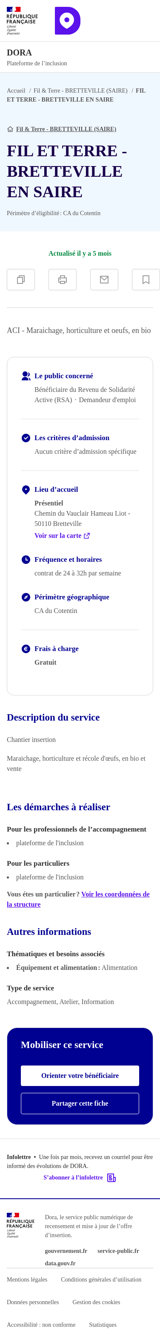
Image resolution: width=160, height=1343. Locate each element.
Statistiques (103, 1325)
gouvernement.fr (66, 1251)
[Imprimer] (63, 279)
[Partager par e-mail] (104, 279)
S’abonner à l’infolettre (79, 1178)
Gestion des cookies (96, 1302)
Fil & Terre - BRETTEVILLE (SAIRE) (81, 91)
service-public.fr (118, 1251)
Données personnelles (33, 1302)
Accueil (16, 91)
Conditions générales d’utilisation (101, 1279)
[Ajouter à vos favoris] (146, 279)
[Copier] (21, 279)
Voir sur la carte (62, 536)
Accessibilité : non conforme (41, 1325)
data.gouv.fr (60, 1263)
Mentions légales (27, 1279)
